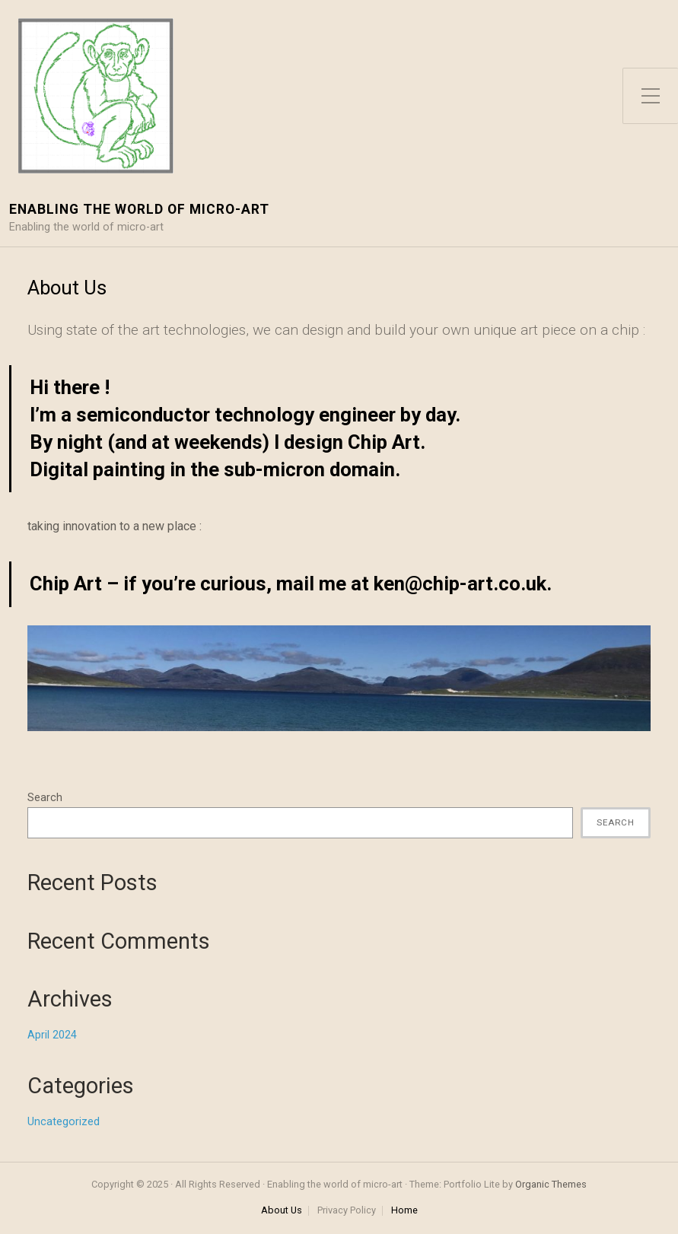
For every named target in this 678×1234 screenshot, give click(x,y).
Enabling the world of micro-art (139, 209)
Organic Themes (551, 1184)
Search (44, 797)
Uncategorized (63, 1121)
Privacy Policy (346, 1211)
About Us (281, 1211)
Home (404, 1211)
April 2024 (52, 1035)
